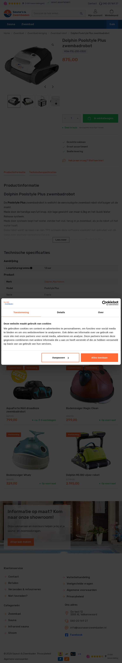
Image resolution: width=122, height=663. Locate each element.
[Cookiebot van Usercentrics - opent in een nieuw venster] (104, 303)
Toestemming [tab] (21, 312)
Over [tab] (101, 312)
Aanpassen (60, 357)
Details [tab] (61, 312)
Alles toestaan (99, 357)
